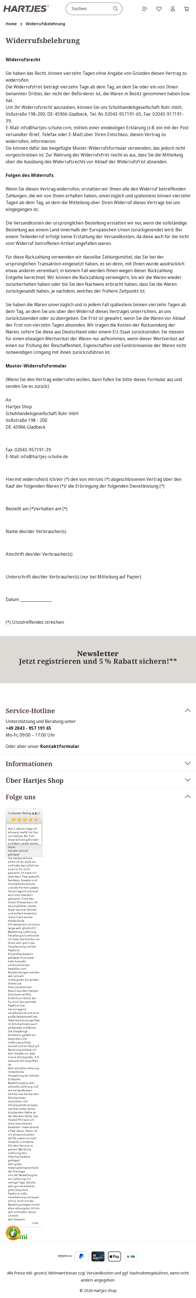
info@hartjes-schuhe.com (45, 128)
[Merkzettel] (158, 8)
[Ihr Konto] (172, 8)
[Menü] (144, 8)
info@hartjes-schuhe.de (44, 457)
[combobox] (87, 9)
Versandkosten (100, 1273)
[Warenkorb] (186, 8)
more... (36, 1223)
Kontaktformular (59, 746)
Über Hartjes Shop (34, 780)
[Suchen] (115, 9)
